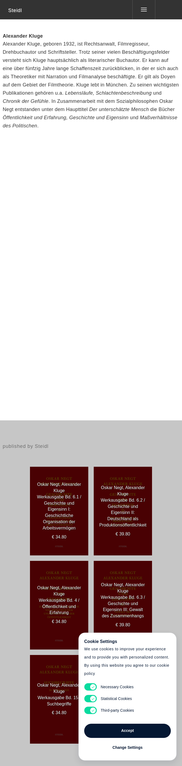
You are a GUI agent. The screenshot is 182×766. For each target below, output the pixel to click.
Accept (127, 730)
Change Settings (127, 747)
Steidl (15, 10)
